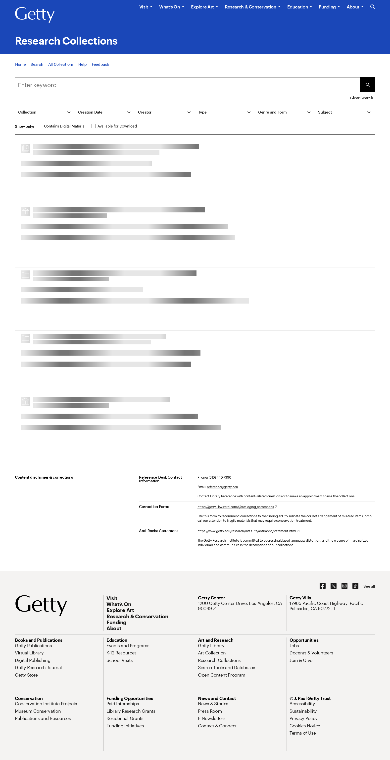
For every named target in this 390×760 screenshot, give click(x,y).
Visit (143, 6)
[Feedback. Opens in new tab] (100, 64)
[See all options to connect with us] (369, 586)
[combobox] (187, 84)
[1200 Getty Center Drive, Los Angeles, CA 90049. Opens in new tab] (241, 606)
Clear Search (361, 98)
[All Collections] (61, 64)
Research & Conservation (250, 6)
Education (297, 6)
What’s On (169, 6)
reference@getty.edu (222, 487)
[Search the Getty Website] (372, 7)
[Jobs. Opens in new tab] (294, 645)
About (353, 6)
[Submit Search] (367, 84)
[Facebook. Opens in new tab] (323, 586)
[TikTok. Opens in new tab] (355, 586)
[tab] (45, 112)
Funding (327, 6)
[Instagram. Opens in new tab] (344, 586)
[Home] (20, 64)
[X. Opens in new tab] (334, 586)
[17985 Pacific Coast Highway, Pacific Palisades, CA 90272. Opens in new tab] (332, 606)
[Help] (82, 64)
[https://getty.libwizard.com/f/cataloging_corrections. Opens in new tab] (237, 507)
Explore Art (202, 6)
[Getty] (35, 15)
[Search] (37, 64)
